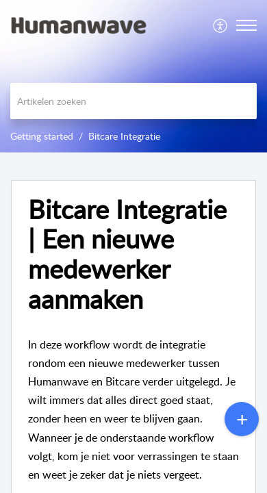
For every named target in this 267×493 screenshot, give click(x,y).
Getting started (41, 135)
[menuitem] (220, 25)
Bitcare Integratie (124, 135)
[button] (220, 25)
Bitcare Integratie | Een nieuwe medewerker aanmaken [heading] (127, 254)
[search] (133, 101)
